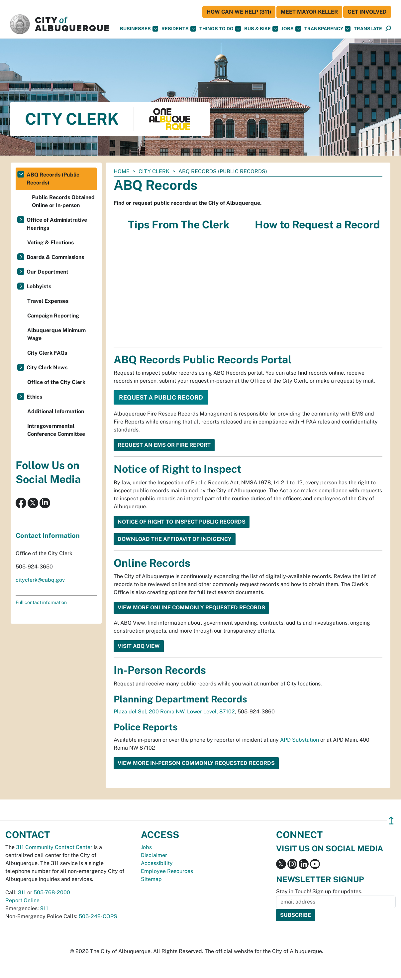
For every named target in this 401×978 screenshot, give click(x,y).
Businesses (139, 29)
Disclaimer (154, 855)
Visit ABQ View (139, 646)
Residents (178, 29)
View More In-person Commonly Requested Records (196, 763)
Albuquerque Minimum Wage (56, 334)
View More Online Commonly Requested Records (191, 607)
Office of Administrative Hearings (57, 224)
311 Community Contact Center (54, 847)
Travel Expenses (47, 301)
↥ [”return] (391, 820)
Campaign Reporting (53, 315)
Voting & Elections (50, 242)
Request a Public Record (161, 397)
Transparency (327, 29)
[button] (368, 29)
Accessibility (157, 863)
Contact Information (48, 536)
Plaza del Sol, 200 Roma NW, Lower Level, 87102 (174, 711)
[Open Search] (388, 29)
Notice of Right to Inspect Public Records (182, 522)
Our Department (47, 272)
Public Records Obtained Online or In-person (63, 201)
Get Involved (367, 12)
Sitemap (151, 879)
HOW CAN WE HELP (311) (239, 12)
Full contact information (41, 602)
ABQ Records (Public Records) (53, 179)
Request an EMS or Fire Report (164, 445)
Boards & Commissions (55, 257)
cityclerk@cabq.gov (40, 580)
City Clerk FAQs (47, 353)
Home (122, 171)
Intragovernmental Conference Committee (56, 430)
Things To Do (220, 29)
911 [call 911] (44, 908)
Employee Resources (167, 871)
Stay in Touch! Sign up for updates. (319, 891)
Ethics (34, 397)
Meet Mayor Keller (309, 12)
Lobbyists (39, 286)
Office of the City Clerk (56, 382)
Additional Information (55, 411)
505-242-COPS (98, 916)
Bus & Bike (261, 29)
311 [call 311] (22, 892)
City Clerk (154, 171)
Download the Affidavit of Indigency (175, 539)
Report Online (22, 900)
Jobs (291, 29)
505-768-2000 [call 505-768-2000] (52, 892)
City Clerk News (47, 367)
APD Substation (299, 740)
